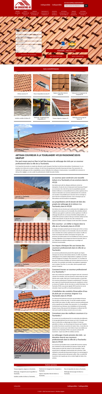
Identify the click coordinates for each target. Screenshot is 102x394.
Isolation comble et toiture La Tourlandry (24, 376)
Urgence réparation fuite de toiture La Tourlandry (49, 374)
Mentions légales (60, 391)
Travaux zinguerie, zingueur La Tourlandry (24, 369)
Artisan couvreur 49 (17, 13)
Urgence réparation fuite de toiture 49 (34, 13)
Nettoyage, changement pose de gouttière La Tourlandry (25, 372)
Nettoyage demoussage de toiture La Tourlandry (73, 372)
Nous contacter (78, 56)
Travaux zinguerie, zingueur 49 (74, 13)
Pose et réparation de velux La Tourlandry (75, 369)
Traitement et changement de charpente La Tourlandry (50, 370)
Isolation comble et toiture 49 (54, 13)
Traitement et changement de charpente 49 (45, 13)
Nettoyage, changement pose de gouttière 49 (64, 13)
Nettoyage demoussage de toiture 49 (83, 13)
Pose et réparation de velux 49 (25, 13)
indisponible (45, 5)
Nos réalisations (56, 56)
